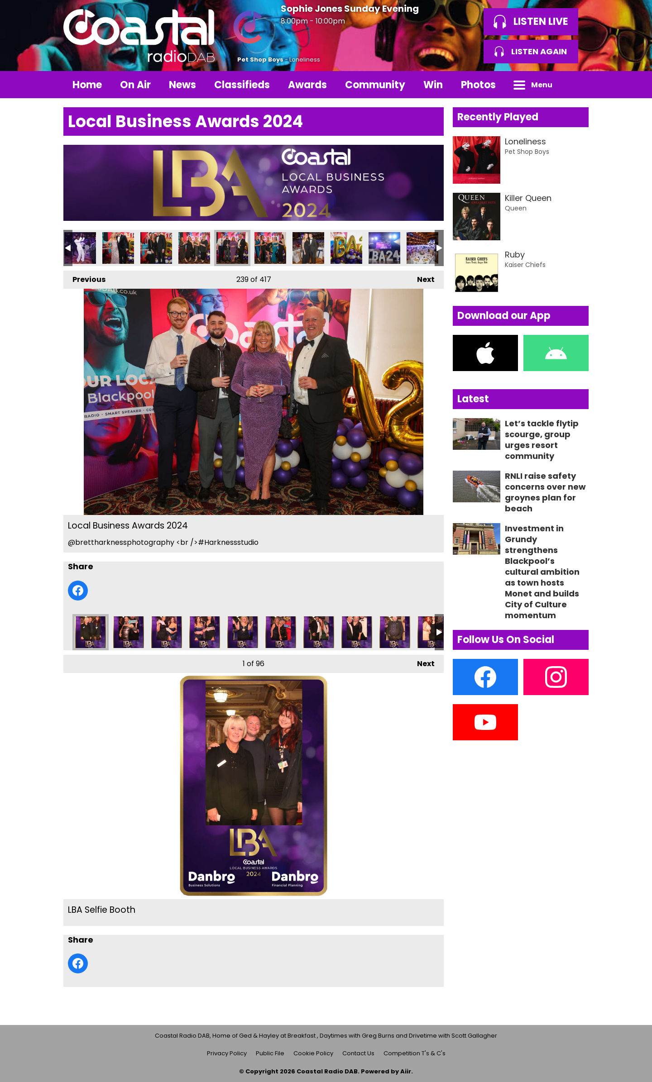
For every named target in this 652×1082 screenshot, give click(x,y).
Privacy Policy (227, 1053)
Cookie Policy (313, 1053)
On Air (135, 85)
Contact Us (358, 1053)
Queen (516, 208)
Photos (478, 85)
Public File (270, 1053)
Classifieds (242, 85)
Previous (84, 278)
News (182, 85)
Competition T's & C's (415, 1053)
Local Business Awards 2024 (80, 248)
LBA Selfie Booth (90, 632)
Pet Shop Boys (260, 59)
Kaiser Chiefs (525, 264)
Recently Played (497, 117)
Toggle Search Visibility (575, 84)
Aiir (405, 1071)
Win (433, 85)
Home (87, 85)
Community (375, 85)
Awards (307, 85)
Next (421, 278)
